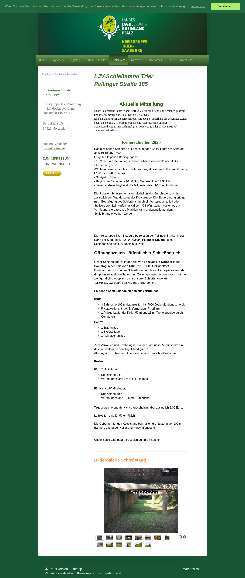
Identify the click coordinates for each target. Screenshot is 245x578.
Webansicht (191, 568)
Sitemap (76, 568)
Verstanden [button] (225, 6)
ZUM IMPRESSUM (56, 158)
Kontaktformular (54, 148)
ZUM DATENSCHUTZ (58, 163)
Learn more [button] (198, 6)
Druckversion (57, 568)
